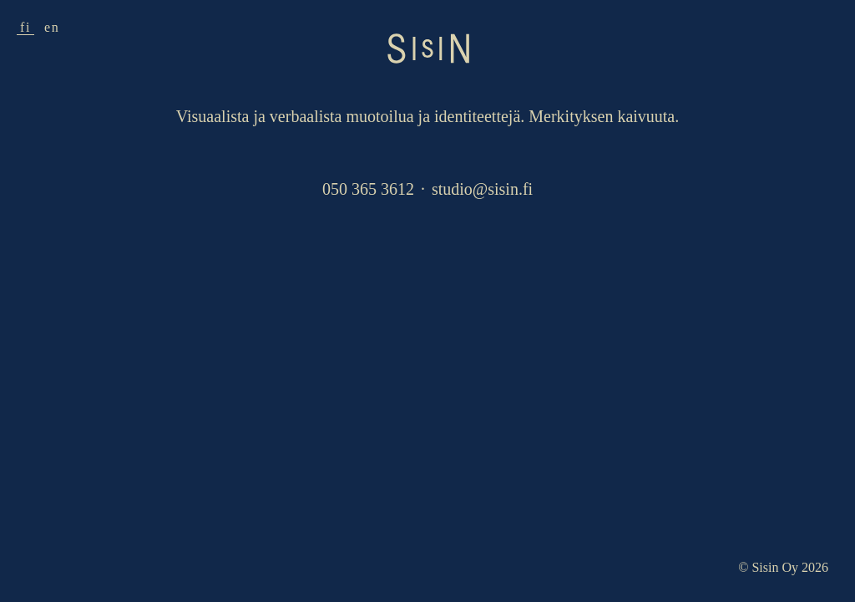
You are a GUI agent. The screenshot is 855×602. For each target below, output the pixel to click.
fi (25, 27)
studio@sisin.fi (482, 189)
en (51, 27)
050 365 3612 (368, 189)
